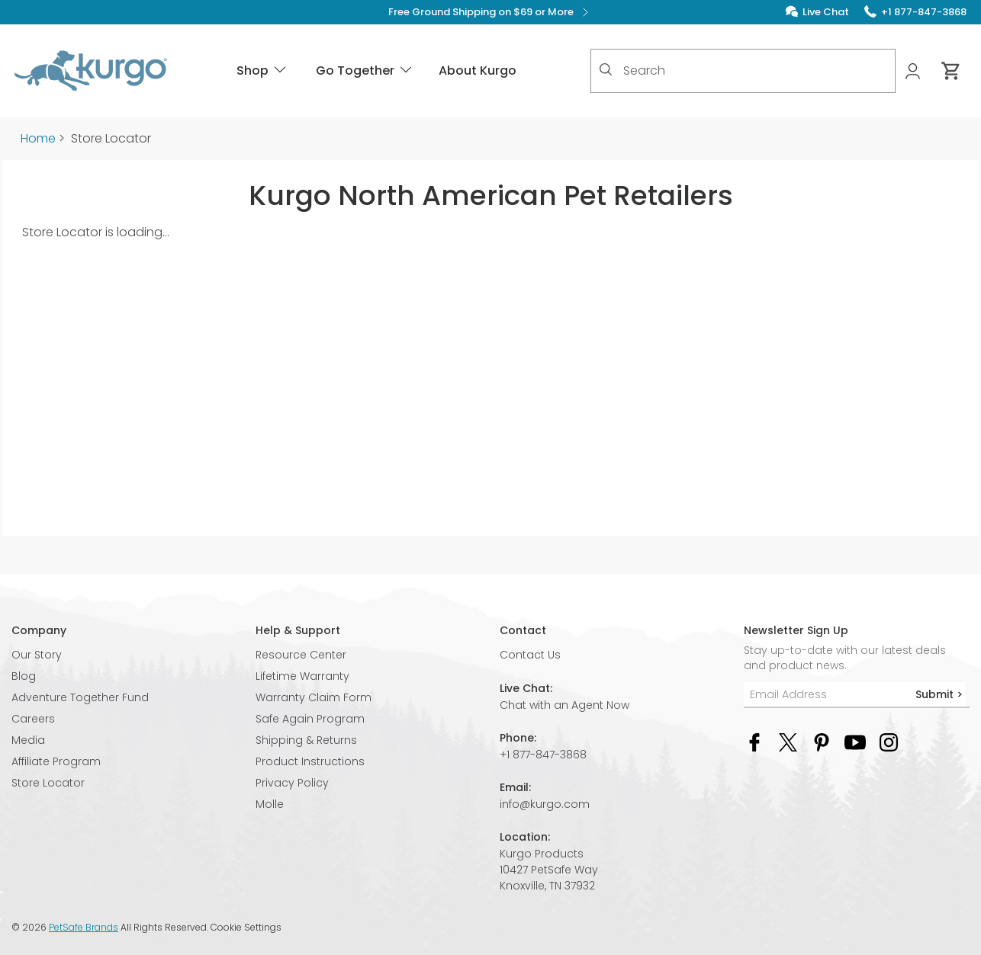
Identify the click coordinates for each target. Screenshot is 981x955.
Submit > (939, 694)
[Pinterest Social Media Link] (821, 741)
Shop (262, 70)
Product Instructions (310, 761)
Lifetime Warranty (302, 676)
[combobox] (743, 71)
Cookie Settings (246, 927)
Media (28, 740)
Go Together (365, 70)
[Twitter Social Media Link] (788, 741)
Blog (23, 676)
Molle (270, 804)
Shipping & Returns (306, 740)
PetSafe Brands (83, 927)
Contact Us (530, 654)
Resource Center (301, 654)
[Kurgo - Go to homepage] (90, 71)
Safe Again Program (310, 718)
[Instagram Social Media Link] (888, 741)
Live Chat (825, 12)
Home (38, 138)
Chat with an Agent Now (564, 705)
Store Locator (48, 782)
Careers (33, 718)
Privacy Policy (292, 782)
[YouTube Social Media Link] (855, 741)
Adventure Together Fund (80, 697)
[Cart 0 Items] (951, 71)
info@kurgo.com (545, 804)
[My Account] (914, 71)
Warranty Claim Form (313, 697)
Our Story (36, 654)
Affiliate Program (56, 761)
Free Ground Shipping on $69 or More (490, 12)
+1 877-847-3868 (543, 754)
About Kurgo (477, 70)
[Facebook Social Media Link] (754, 741)
